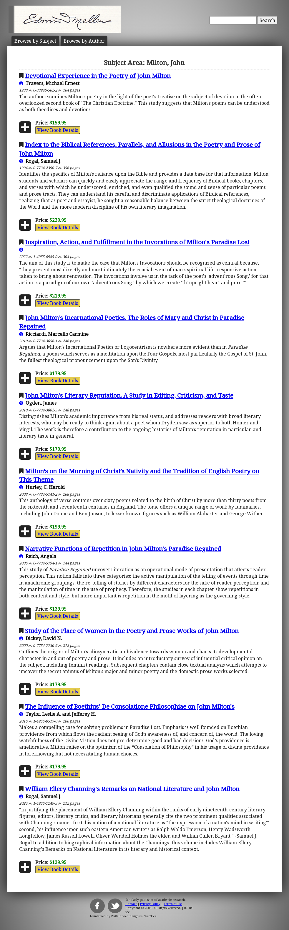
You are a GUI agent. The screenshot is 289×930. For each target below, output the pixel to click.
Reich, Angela (37, 556)
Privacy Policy (150, 904)
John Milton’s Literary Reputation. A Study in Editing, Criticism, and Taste (129, 395)
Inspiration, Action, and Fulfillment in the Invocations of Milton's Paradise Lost (137, 242)
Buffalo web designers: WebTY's (133, 916)
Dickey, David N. (40, 638)
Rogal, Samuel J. (40, 161)
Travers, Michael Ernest (49, 83)
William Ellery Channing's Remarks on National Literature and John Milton (132, 789)
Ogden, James (38, 403)
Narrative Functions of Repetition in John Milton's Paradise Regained (123, 548)
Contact (131, 904)
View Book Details (57, 130)
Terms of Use (173, 904)
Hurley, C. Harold (42, 487)
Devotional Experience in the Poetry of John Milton (98, 76)
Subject (35, 41)
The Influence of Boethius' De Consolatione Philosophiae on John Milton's (130, 706)
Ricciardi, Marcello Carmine (54, 334)
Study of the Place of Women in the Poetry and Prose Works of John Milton (132, 631)
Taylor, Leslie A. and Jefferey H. (57, 714)
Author (84, 41)
